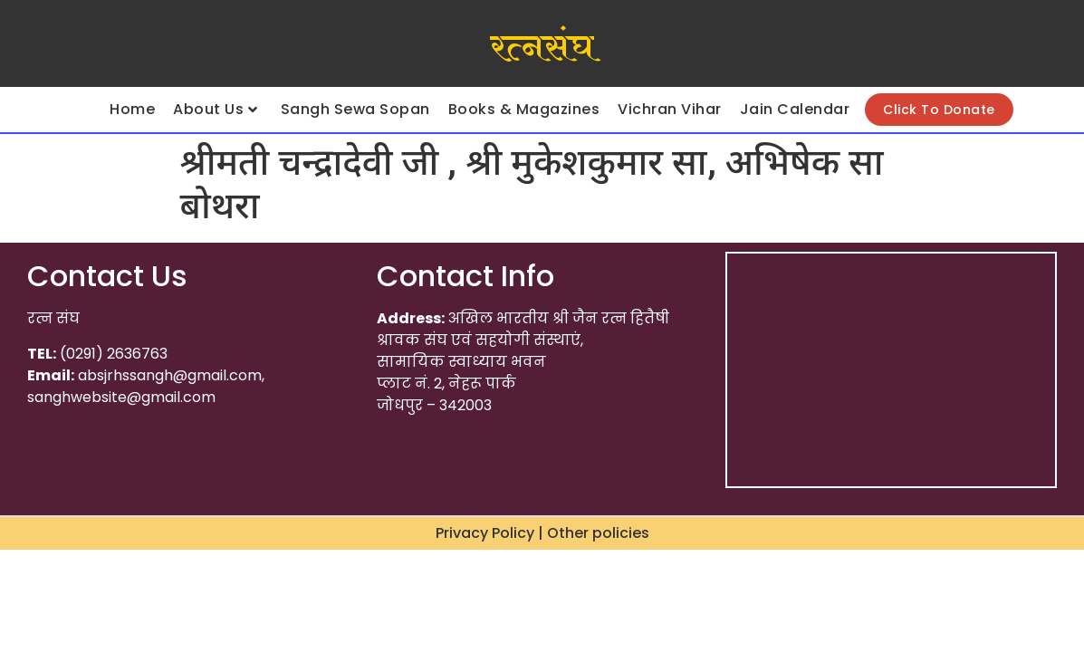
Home (132, 109)
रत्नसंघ (542, 48)
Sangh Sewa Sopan (355, 109)
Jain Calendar (795, 109)
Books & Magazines (524, 109)
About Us (215, 109)
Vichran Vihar (670, 109)
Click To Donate (939, 109)
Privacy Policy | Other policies (542, 533)
